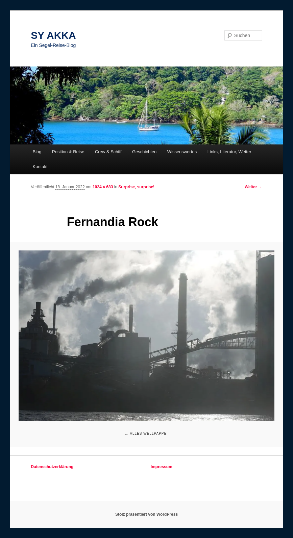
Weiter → (253, 187)
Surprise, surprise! (136, 187)
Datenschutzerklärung (52, 466)
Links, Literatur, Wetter (229, 151)
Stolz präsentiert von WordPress (146, 514)
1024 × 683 (103, 187)
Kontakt (40, 166)
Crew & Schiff (108, 151)
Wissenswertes (182, 151)
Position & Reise (68, 151)
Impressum (161, 466)
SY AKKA (53, 35)
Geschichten (144, 151)
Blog (37, 151)
